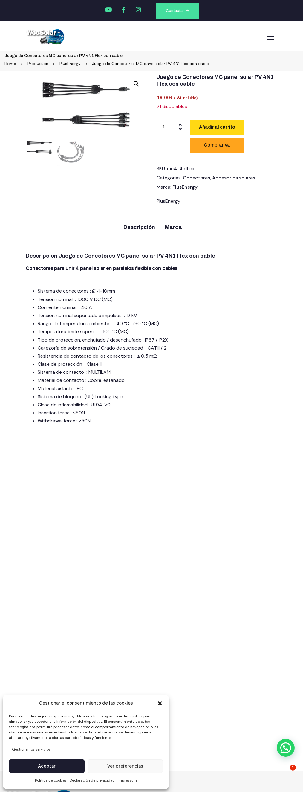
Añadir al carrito (217, 127)
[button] (160, 703)
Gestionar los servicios (31, 749)
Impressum (127, 780)
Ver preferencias (125, 766)
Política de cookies (51, 780)
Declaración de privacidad (92, 780)
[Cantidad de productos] (171, 127)
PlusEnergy (185, 187)
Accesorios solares (233, 178)
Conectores (196, 178)
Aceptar (47, 766)
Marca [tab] (173, 227)
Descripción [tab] (139, 227)
